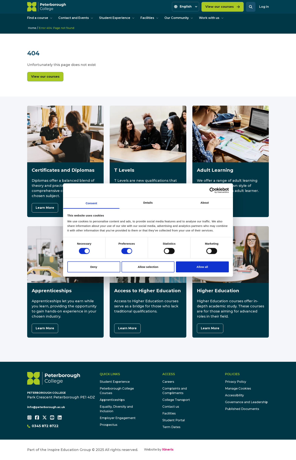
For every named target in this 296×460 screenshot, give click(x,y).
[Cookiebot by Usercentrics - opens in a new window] (212, 190)
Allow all (202, 266)
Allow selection (148, 266)
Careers (168, 381)
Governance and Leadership (246, 402)
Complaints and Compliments (174, 391)
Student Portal (173, 420)
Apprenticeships (112, 400)
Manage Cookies (238, 388)
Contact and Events (75, 18)
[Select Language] (185, 6)
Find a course (39, 18)
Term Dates (171, 427)
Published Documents (242, 409)
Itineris (167, 449)
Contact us (170, 406)
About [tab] (204, 202)
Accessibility (234, 395)
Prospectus (108, 425)
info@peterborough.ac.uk (46, 407)
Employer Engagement (118, 418)
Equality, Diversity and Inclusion (116, 409)
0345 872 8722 (43, 426)
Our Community (178, 18)
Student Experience (116, 18)
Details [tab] (148, 202)
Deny (93, 266)
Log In (264, 7)
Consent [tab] (91, 203)
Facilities (149, 18)
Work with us (211, 18)
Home (32, 28)
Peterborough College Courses (117, 391)
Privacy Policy (235, 381)
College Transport (176, 400)
